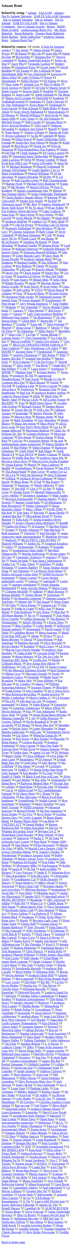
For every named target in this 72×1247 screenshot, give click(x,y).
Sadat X (42, 872)
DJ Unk (40, 87)
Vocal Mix (8, 893)
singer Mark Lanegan (15, 961)
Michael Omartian (29, 235)
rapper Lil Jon (41, 752)
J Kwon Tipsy (55, 622)
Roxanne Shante (53, 886)
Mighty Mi (25, 601)
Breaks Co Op (52, 379)
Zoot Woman (45, 639)
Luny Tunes (27, 118)
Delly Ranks (31, 958)
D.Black (10, 478)
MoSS (27, 87)
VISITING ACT (12, 824)
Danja (64, 149)
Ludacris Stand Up (56, 992)
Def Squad (43, 601)
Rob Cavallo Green (26, 180)
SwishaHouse (23, 468)
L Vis (32, 718)
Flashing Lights (39, 1088)
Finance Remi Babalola (49, 33)
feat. (28, 711)
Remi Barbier (10, 36)
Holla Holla (55, 951)
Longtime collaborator (26, 708)
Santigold (46, 615)
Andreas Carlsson (51, 1071)
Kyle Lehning (21, 362)
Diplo (36, 396)
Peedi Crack (29, 238)
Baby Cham (46, 231)
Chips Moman (38, 1133)
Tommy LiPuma (34, 132)
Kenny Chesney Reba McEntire (35, 523)
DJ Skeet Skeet (25, 793)
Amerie (17, 314)
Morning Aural (46, 893)
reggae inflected (11, 430)
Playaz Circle (30, 399)
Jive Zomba (9, 1126)
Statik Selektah (44, 94)
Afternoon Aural (12, 204)
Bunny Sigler (13, 756)
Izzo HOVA (26, 454)
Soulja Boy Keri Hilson (30, 142)
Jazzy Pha (18, 63)
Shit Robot (48, 355)
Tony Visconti (36, 927)
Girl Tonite (41, 1105)
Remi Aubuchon (31, 36)
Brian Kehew (10, 742)
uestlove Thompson (25, 355)
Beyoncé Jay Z (47, 831)
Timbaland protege (50, 296)
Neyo (64, 81)
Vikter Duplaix (41, 447)
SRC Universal (56, 900)
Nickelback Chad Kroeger (18, 834)
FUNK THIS (55, 509)
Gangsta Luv (49, 605)
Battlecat (41, 327)
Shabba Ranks (31, 1006)
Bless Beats (22, 481)
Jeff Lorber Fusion (54, 399)
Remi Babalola (24, 33)
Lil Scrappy (62, 697)
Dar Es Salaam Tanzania (16, 16)
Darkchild (42, 98)
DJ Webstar (62, 752)
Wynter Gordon (45, 159)
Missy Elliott (53, 708)
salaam (32, 12)
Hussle (24, 920)
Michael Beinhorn (21, 166)
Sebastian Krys (60, 872)
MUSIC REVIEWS (14, 900)
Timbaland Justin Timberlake (30, 156)
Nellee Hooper (30, 81)
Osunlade (33, 677)
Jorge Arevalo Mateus (34, 588)
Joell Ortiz (30, 762)
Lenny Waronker (42, 728)
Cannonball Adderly (25, 1187)
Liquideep (8, 1081)
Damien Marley (47, 499)
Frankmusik (44, 351)
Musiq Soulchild (32, 1180)
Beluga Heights (11, 595)
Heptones (23, 485)
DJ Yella (54, 838)
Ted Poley (8, 601)
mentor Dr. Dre (48, 1204)
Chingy (23, 704)
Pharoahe (59, 738)
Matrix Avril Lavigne (18, 98)
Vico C (53, 1160)
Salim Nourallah (34, 828)
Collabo (60, 1064)
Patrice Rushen (55, 444)
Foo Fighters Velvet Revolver (20, 211)
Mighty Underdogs (13, 697)
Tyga (21, 403)
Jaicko (32, 283)
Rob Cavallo (33, 122)
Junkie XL (34, 543)
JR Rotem (21, 53)
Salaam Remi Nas (22, 40)
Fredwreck (27, 389)
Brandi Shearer (11, 1208)
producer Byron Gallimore (36, 478)
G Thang (44, 793)
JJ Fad (37, 481)
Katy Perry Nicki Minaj (34, 427)
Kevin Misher (10, 985)
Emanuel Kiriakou (56, 543)
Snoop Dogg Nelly (30, 1050)
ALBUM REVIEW (57, 1208)
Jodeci (9, 547)
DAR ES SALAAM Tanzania (52, 16)
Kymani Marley (46, 372)
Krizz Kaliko (9, 814)
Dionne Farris (21, 492)
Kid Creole (12, 958)
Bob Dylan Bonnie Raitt (53, 978)
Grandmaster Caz (25, 879)
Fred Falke (48, 862)
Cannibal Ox (32, 1208)
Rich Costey (46, 646)
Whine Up (36, 903)
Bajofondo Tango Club (19, 910)
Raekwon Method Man (35, 783)
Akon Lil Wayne (49, 937)
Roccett (53, 1030)
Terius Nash (9, 1153)
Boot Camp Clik (29, 886)
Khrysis (53, 828)
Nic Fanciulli (13, 930)
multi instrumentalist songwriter (33, 1121)
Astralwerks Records (28, 968)
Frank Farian (13, 691)
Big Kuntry (53, 481)
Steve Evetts (51, 1170)
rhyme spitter (58, 553)
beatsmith (24, 1013)
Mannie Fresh (13, 183)
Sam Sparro (21, 279)
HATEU (42, 1163)
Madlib (6, 468)
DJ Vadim (41, 1095)
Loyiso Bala (25, 1194)
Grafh (5, 225)
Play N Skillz (52, 84)
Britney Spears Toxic (31, 858)
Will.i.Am (43, 410)
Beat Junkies (55, 1222)
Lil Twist (64, 646)
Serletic (26, 934)
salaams (59, 12)
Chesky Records (12, 1232)
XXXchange (42, 1198)
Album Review (35, 1030)
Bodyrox (43, 1002)
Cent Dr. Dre (43, 1098)
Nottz (64, 129)
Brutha (6, 598)
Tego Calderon (50, 464)
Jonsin (5, 447)
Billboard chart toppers (16, 1054)
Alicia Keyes (60, 1133)
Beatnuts (10, 307)
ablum (5, 941)
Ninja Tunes (61, 601)
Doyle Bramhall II (37, 721)
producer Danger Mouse (46, 1109)
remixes (33, 581)
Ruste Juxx (8, 920)
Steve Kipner (28, 605)
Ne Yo (27, 1198)
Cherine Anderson (23, 231)
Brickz (64, 971)
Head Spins (47, 1119)
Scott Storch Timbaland (28, 111)
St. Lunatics (23, 684)
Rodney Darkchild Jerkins (34, 60)
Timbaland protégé (13, 101)
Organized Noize (25, 67)
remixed (60, 934)
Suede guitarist (26, 1071)
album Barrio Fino (31, 906)
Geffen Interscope (34, 619)
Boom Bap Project (27, 1170)
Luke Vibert (27, 564)
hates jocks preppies (50, 1047)
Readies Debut (54, 1037)
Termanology (10, 622)
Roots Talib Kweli (13, 207)
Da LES (10, 701)
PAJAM (6, 386)
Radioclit (11, 540)
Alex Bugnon (46, 910)
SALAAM (45, 12)
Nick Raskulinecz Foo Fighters (37, 149)
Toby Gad (41, 125)
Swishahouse (59, 1129)
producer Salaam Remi (38, 259)
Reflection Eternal (13, 1184)
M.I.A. (59, 1122)
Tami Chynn (26, 214)
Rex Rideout (23, 266)
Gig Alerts (22, 735)
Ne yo (31, 615)
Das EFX (64, 468)
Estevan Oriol (10, 749)
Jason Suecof (43, 1013)
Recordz (39, 512)
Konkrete (59, 98)
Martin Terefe (58, 87)
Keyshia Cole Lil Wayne (53, 225)
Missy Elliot (9, 77)
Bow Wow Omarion (14, 1019)
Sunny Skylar (24, 1085)
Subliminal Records (26, 1218)
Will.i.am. (35, 732)
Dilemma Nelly (45, 971)
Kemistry (25, 1057)
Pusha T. (39, 838)
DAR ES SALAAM (25, 23)
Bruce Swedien (44, 804)
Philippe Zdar (23, 372)
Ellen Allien (53, 1150)
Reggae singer (44, 416)
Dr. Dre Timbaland (13, 105)
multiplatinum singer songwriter (21, 444)
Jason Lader (23, 94)
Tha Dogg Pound (15, 471)
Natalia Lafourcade (32, 1033)
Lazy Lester (12, 982)
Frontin (9, 529)
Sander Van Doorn (46, 941)
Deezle (55, 327)
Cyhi (23, 368)
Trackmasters (53, 300)
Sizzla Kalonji (14, 464)
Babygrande (44, 1194)
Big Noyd (29, 749)
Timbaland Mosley (52, 947)
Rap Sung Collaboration (47, 560)
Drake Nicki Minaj (50, 917)
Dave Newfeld (53, 643)
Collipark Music (12, 663)
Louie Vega (18, 1088)
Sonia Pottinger (50, 1078)
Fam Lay (52, 1126)
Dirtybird (30, 982)
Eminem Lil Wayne (29, 276)
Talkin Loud (25, 790)
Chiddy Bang (55, 903)
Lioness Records (32, 742)
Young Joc (39, 146)
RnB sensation (10, 533)
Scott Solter (50, 286)
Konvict (7, 738)
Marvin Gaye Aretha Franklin (50, 461)
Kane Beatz (12, 132)
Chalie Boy (59, 365)
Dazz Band (34, 1037)
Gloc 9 (34, 488)
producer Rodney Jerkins (50, 392)
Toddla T (23, 769)
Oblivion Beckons (36, 889)
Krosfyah (25, 1095)
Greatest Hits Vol (36, 1191)
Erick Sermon (10, 87)
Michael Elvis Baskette (41, 183)
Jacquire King (24, 351)
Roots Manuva (24, 656)
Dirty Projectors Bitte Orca (35, 1081)
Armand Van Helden (37, 358)
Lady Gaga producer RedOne (45, 314)
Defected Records (29, 992)
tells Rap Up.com (30, 701)
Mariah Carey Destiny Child (45, 848)
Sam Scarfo (32, 379)
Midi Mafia (50, 108)
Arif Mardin (38, 1019)
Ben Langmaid (25, 978)
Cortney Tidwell (12, 721)
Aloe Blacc (58, 1177)
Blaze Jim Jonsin (25, 423)
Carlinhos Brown (23, 632)
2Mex (30, 1047)
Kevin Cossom (48, 386)
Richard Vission (31, 406)
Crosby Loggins (32, 817)
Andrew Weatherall (53, 204)
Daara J (40, 684)
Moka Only (25, 680)
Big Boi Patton (58, 526)
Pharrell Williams (12, 543)
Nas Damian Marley (14, 194)
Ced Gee (17, 440)
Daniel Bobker (35, 824)
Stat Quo (40, 1057)
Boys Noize (44, 814)
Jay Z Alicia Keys (59, 691)
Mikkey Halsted (27, 1091)
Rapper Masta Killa (26, 821)
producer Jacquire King (35, 855)
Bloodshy (62, 687)
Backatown (8, 1033)
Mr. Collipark (42, 70)
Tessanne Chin (47, 389)
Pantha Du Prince (16, 526)
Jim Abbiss (36, 1222)
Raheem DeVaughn (25, 862)
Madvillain (25, 786)
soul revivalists (11, 889)
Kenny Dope (45, 965)
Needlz (53, 142)
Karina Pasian (44, 437)
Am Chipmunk (46, 1085)
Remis (51, 26)
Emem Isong (38, 1129)
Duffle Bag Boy (25, 458)
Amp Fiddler (60, 303)
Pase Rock (40, 841)
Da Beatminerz (42, 317)
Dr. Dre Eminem (49, 118)
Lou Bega (48, 821)
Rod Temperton (60, 670)
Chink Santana (29, 153)
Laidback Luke (25, 386)
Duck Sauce (43, 934)
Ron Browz (22, 146)
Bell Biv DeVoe (44, 1054)
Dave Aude (12, 84)
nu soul (58, 440)
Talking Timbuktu (35, 1040)
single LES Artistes (47, 341)
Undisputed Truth (48, 1067)
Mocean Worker (51, 283)
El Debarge (58, 930)
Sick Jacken (39, 1177)
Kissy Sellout (19, 913)
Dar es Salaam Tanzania (18, 19)
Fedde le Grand (24, 608)
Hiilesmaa (44, 1122)
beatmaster (8, 577)
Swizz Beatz (13, 1211)
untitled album (30, 1016)
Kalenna (44, 547)
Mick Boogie (37, 382)
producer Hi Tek (23, 375)
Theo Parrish (36, 310)
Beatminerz (27, 759)
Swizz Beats (36, 105)
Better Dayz (28, 1119)
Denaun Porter (50, 245)
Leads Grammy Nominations (19, 1023)
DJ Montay (8, 115)
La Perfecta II (40, 913)
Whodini (63, 786)
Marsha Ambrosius (33, 553)
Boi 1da (36, 53)
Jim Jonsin (21, 50)
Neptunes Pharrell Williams (40, 252)
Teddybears (9, 667)
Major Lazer (60, 588)
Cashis (24, 714)
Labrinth (48, 135)
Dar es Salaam (44, 19)
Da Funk (10, 1043)
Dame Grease (10, 91)
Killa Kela (22, 519)
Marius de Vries (58, 132)
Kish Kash (35, 1150)
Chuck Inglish (31, 272)
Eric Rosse (43, 612)
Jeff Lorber (23, 290)
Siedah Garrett (48, 800)
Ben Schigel (41, 738)
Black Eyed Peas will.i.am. (42, 776)
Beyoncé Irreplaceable (19, 499)
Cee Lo (57, 427)
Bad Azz (25, 392)
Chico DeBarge (35, 756)
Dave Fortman (56, 324)
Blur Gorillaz (23, 625)
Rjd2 (63, 355)
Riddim (63, 269)
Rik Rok (7, 512)
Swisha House (38, 1156)
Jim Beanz (47, 238)
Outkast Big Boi (12, 516)
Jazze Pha (52, 53)
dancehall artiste (55, 896)
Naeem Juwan (23, 1163)
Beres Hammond (12, 1037)
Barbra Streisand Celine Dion (20, 574)
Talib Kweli (9, 1225)
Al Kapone (38, 526)
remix (5, 314)
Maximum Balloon (37, 430)
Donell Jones (9, 300)
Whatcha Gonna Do (45, 735)
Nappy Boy (52, 272)
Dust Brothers (44, 228)
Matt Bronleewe (12, 505)
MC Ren (31, 204)
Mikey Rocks (28, 1078)
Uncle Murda (24, 218)
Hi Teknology (25, 331)
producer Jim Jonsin (31, 129)
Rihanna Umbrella (13, 718)
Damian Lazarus (56, 598)
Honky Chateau (47, 454)
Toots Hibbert (44, 680)
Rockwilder (23, 57)
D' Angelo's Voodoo (48, 852)
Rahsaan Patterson (26, 249)
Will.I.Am (44, 608)
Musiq (5, 1218)
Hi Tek (31, 869)
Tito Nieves (49, 985)
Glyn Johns (57, 756)
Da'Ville (10, 153)
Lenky (5, 1074)
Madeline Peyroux (57, 536)
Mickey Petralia (43, 413)
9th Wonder (18, 187)
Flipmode (7, 485)
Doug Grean (23, 327)
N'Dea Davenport (44, 845)
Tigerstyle (23, 838)
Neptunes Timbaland (18, 228)
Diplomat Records (34, 989)
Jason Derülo (57, 512)
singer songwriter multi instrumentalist (35, 535)
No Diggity (44, 218)
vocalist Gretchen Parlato (36, 1225)
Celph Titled (26, 451)
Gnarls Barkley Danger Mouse (24, 197)
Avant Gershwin (35, 1160)
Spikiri (6, 1009)
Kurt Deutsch (50, 1023)
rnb (55, 721)
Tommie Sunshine (55, 1228)
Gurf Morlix (22, 780)
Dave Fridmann (57, 475)
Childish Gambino (38, 1064)
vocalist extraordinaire (24, 1061)
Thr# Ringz (56, 999)
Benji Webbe (23, 971)
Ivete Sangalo (10, 773)
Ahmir (35, 636)
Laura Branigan (11, 1112)
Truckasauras (49, 865)
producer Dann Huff (41, 975)
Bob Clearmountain (55, 180)
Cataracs (18, 310)
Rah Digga (45, 451)
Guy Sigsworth (37, 74)
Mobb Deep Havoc (41, 403)
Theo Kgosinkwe (15, 876)
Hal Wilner (21, 447)
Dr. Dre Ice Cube (48, 656)
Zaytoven (56, 74)
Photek (56, 660)
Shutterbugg (51, 1006)
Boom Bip (47, 320)
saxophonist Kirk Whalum (29, 1115)
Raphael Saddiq (27, 262)
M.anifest (7, 680)
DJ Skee (10, 1136)
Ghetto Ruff (28, 923)
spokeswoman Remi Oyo (36, 30)
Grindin (21, 324)
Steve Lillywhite (42, 163)
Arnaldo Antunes (29, 1228)
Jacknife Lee (31, 84)
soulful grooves (50, 694)
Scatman (57, 1174)
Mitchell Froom (11, 122)
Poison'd (53, 1026)
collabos (7, 293)
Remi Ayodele (10, 30)
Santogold (49, 581)
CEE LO (25, 667)
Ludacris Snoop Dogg (15, 396)
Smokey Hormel (23, 1002)
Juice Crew (28, 937)
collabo (9, 786)
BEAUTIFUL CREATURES (39, 540)
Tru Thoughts (33, 944)
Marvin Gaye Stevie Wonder (23, 649)
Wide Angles (60, 495)
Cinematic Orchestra (28, 557)
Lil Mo (47, 488)
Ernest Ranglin (31, 300)
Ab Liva (10, 475)
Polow (48, 77)
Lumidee (7, 1071)
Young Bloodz (49, 334)
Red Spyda (52, 115)
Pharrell (6, 327)
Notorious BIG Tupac (15, 660)
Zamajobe (31, 1112)
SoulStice (45, 564)
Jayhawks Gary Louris (15, 841)
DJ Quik (10, 605)
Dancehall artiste (15, 1109)
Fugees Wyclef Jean (53, 1215)
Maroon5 (55, 1115)
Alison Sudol (10, 1026)
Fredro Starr (20, 752)
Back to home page (13, 1242)
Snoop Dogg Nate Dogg (48, 769)
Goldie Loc (8, 564)
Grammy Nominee (13, 1174)
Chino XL (60, 430)
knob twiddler (48, 869)
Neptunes (25, 804)
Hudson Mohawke (25, 947)
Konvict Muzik (44, 269)
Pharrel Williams (38, 173)
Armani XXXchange (14, 170)
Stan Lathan (9, 1119)
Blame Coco (13, 673)
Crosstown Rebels (38, 440)
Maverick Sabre (11, 1030)
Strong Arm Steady (31, 201)
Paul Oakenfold (52, 1187)
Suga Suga (8, 214)
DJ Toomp (22, 70)
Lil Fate (31, 334)
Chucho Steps (10, 989)
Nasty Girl (14, 334)
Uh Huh (6, 1177)
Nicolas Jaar (61, 783)
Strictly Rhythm (32, 622)
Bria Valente (45, 834)
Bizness (6, 872)
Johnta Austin (41, 50)
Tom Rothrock (23, 612)
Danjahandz (9, 81)
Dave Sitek (52, 255)
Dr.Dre (47, 177)
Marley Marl (9, 399)
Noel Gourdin (49, 1143)
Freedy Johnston (29, 529)
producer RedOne (16, 221)
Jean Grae (42, 1074)
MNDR (6, 372)
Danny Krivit (22, 941)
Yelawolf (29, 533)
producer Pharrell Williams (18, 954)
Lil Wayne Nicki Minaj (48, 571)
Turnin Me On (23, 410)
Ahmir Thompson (31, 1126)
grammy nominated (24, 584)
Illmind (57, 190)
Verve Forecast (34, 1211)
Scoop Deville (10, 259)
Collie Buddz (44, 625)
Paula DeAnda (19, 560)
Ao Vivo (27, 814)
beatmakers (51, 1136)
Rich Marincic (23, 1074)
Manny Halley (10, 1040)
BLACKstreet (10, 242)
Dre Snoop (24, 437)
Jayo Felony (46, 214)
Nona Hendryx (24, 882)
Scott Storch (31, 286)
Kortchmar (58, 1163)
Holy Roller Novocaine (40, 1232)
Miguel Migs (41, 279)
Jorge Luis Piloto (53, 1016)
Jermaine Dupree (32, 1026)
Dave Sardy (24, 365)
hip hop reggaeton (51, 810)
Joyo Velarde (55, 1180)
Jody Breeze (49, 762)
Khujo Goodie (10, 286)
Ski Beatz (64, 94)
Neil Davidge (48, 533)
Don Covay (38, 471)
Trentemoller (59, 780)
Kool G (50, 944)
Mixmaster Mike (26, 865)
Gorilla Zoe (40, 660)
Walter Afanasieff (37, 505)
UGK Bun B (9, 934)
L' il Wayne (52, 1043)
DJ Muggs (24, 725)
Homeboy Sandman (35, 495)
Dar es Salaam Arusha (31, 26)
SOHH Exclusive (53, 574)
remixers (51, 557)
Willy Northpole (36, 930)
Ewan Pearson (45, 468)
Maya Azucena (48, 632)
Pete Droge (8, 303)
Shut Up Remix (26, 1215)
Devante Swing (58, 293)
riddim (6, 903)
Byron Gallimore (15, 135)
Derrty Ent (11, 272)
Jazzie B (17, 869)
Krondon (29, 646)
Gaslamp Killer (11, 1146)
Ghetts (40, 266)
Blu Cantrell (9, 937)
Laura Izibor (38, 368)
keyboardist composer (28, 598)
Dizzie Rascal (55, 290)
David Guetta (53, 629)
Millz (20, 848)
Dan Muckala (52, 529)
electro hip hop (23, 1067)
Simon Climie (10, 252)
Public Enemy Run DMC (54, 954)
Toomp (54, 382)
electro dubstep (14, 975)
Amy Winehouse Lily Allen (41, 348)
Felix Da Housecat (31, 475)
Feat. (19, 293)
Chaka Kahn (24, 653)
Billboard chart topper (15, 317)
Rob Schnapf (30, 108)
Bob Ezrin (54, 310)
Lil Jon (59, 982)
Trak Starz (23, 512)
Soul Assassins (57, 1033)
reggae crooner (55, 1050)
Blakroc (6, 1170)
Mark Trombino (23, 420)
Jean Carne (8, 759)
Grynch (40, 766)
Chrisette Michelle (16, 591)
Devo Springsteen (58, 906)
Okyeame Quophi (36, 673)
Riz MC (45, 982)
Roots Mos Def (44, 725)
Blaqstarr (58, 156)
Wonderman (9, 855)
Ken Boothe (30, 773)
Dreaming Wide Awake (19, 296)
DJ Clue (7, 557)
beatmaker (22, 413)
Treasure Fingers (41, 687)
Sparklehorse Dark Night (28, 550)
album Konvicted (39, 1184)
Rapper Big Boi (11, 358)
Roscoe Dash (31, 91)
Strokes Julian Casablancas (37, 995)
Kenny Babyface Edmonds (18, 1204)
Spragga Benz (54, 122)
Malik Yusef (51, 677)
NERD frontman (33, 807)
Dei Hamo (24, 766)
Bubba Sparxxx (29, 1136)
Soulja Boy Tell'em (13, 1222)
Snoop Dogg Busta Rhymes (49, 714)
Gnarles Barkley (28, 567)
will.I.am (25, 269)
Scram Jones (48, 67)
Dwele (56, 673)
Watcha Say (30, 985)
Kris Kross (22, 738)
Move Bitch (59, 1105)
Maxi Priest (47, 423)
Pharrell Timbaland (48, 166)
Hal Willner (9, 368)
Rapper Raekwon (12, 927)
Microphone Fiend (37, 516)
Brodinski (36, 900)
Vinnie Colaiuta (42, 961)
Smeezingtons (56, 111)
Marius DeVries (39, 187)
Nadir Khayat (41, 704)
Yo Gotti (47, 773)
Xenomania (33, 629)
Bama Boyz (9, 783)
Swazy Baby (54, 1153)
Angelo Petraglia (28, 177)
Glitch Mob (29, 320)
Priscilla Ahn (45, 786)
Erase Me (36, 324)
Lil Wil (40, 667)
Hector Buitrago (12, 711)
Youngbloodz (26, 800)
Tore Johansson (45, 711)
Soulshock (57, 368)
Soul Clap (56, 1167)
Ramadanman (10, 1201)
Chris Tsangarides (36, 338)
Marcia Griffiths (21, 341)
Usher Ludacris (51, 211)
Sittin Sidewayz (60, 1040)
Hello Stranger (49, 879)
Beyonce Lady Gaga (45, 920)
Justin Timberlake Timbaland (49, 194)
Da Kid (52, 201)
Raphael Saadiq (27, 245)
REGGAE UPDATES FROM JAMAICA (38, 344)
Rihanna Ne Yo (11, 1160)
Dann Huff (62, 218)
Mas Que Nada (49, 745)
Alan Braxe (22, 845)
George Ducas (49, 923)
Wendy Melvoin (44, 485)
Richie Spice (20, 728)
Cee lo (9, 790)
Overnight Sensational (49, 1146)
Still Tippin (9, 906)
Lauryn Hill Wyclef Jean (50, 1201)
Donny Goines (58, 667)
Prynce (48, 636)
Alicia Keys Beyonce (15, 1167)
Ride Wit (19, 903)
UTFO (39, 290)
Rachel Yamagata (12, 1064)
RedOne (49, 91)
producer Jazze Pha (52, 458)
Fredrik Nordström (13, 1156)
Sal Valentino (21, 571)
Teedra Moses (33, 595)
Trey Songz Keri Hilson (40, 663)
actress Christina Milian (16, 852)
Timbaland (55, 105)
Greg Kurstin (10, 108)
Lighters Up (39, 221)
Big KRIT (8, 403)
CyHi (48, 235)
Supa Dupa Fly (58, 927)
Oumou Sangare (50, 749)
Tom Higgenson (11, 951)
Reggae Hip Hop (26, 1143)
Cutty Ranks (23, 1098)
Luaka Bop (39, 1167)
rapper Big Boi (51, 1061)
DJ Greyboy (27, 1102)
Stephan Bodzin (30, 1043)
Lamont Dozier (11, 338)
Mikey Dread (46, 882)
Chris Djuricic (34, 951)
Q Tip (26, 1201)
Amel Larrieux (11, 159)
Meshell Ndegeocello (48, 492)
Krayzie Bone (35, 293)
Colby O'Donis (30, 77)
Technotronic (26, 547)
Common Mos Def (13, 382)
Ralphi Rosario (14, 283)
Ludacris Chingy (12, 1047)
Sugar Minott (10, 1180)
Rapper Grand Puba (28, 502)
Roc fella (40, 780)
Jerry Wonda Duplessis (34, 303)
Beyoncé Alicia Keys (14, 461)
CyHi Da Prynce (23, 225)
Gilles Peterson (49, 718)
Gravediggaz (43, 1009)
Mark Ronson (55, 591)
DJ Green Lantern (54, 153)
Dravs (5, 1002)
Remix (6, 1067)
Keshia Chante (51, 1091)
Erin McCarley (40, 876)
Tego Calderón (11, 348)
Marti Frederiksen (13, 173)
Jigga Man (56, 1019)
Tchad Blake (51, 958)
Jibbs (5, 156)
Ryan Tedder (56, 207)
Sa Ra (34, 135)
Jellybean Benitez (12, 615)
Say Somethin (29, 307)
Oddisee (38, 591)
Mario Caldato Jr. (40, 697)
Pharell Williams (30, 115)
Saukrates (35, 101)
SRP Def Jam (51, 1218)
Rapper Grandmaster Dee (32, 190)
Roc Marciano (28, 797)
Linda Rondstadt (46, 1139)
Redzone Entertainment (30, 999)
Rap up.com (22, 1105)
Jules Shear (60, 279)
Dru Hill (20, 488)
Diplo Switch (23, 139)
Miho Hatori (46, 331)
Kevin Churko (10, 646)
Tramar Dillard (22, 1139)
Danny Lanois (28, 577)
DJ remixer (45, 759)
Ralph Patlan (22, 1009)
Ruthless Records (28, 643)
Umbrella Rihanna (54, 249)
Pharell (52, 129)
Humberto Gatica (12, 677)
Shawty (6, 882)
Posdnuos (28, 917)
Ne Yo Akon (36, 207)
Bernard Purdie (26, 810)
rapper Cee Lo (58, 471)
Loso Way (8, 1050)
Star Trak (27, 965)
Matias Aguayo (38, 1174)
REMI (61, 26)
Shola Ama (51, 396)
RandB (63, 523)
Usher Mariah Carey (28, 255)
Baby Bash (58, 221)
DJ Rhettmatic (53, 502)
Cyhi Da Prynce (44, 362)
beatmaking (58, 889)
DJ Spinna (49, 81)
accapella (7, 725)
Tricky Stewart (55, 101)
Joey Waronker (47, 420)
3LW (28, 1146)
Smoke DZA (32, 896)
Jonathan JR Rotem (35, 242)
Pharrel (31, 464)
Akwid (28, 639)
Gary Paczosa (24, 872)
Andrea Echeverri (31, 1153)
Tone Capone (27, 745)
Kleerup (53, 197)
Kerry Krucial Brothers (16, 125)
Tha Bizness (57, 619)
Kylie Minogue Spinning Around (25, 670)
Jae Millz (21, 1177)
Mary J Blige (34, 509)
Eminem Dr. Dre (12, 434)
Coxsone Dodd (46, 653)
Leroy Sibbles (10, 495)
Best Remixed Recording (20, 694)
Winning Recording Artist (17, 831)
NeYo (27, 159)
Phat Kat (59, 612)
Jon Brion (42, 365)
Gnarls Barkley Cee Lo (46, 170)
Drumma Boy (43, 57)
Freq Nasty (26, 893)
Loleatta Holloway (38, 434)
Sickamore (53, 595)
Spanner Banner (15, 1133)
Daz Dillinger (49, 262)
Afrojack (10, 995)
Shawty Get (58, 1156)
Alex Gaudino (34, 691)
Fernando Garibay (39, 63)
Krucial (6, 625)
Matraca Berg (22, 416)
